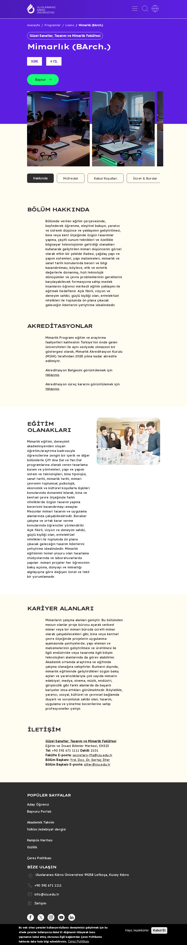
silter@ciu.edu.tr (97, 764)
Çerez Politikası (39, 858)
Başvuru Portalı (39, 811)
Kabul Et (159, 930)
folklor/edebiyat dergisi (46, 829)
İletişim (40, 903)
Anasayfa (33, 25)
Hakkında (40, 178)
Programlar (52, 25)
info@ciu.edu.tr (46, 894)
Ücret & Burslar (145, 178)
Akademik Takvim (40, 822)
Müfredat (70, 178)
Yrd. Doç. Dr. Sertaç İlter (90, 760)
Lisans (69, 25)
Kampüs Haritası (40, 840)
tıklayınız (52, 375)
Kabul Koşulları (105, 178)
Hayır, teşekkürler (137, 930)
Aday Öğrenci (38, 804)
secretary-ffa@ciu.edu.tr (93, 755)
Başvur (40, 80)
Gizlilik (32, 847)
